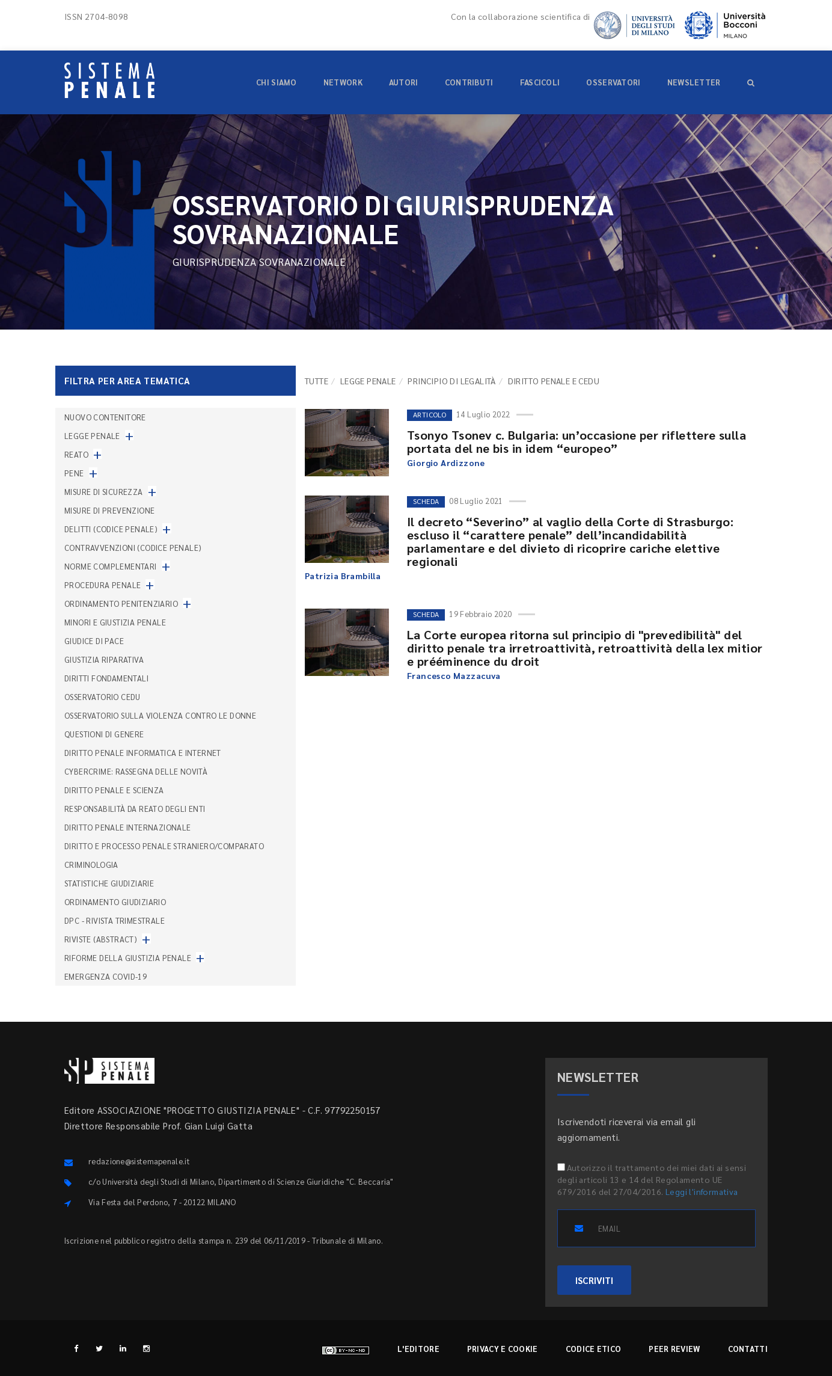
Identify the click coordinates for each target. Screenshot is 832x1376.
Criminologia (91, 864)
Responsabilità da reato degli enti (135, 808)
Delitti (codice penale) (111, 529)
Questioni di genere (104, 734)
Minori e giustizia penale (115, 622)
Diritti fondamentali (106, 678)
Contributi (469, 82)
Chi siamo (276, 82)
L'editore (418, 1349)
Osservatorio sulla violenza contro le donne (160, 715)
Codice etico (594, 1349)
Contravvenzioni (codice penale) (132, 547)
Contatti (748, 1349)
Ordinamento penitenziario (121, 603)
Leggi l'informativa (701, 1191)
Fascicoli (540, 82)
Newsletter (694, 82)
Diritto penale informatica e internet (142, 753)
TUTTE (316, 380)
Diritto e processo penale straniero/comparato (164, 846)
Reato (76, 454)
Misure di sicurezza (103, 492)
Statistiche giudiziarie (109, 883)
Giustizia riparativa (104, 659)
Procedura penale (102, 585)
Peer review (674, 1349)
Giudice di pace (94, 641)
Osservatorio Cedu (102, 697)
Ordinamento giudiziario (115, 902)
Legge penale (368, 380)
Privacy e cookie (502, 1349)
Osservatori (613, 82)
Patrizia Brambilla (343, 575)
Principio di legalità (451, 380)
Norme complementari (110, 566)
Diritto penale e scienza (114, 790)
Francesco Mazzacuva (454, 675)
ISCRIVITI (594, 1280)
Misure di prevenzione (109, 510)
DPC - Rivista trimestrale (114, 920)
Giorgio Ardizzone (446, 462)
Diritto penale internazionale (127, 827)
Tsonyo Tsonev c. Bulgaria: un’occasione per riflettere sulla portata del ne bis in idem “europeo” (576, 441)
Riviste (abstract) (100, 939)
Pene (74, 473)
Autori (403, 82)
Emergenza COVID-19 (105, 976)
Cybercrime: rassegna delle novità (135, 771)
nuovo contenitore (105, 417)
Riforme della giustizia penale (127, 958)
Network (342, 82)
